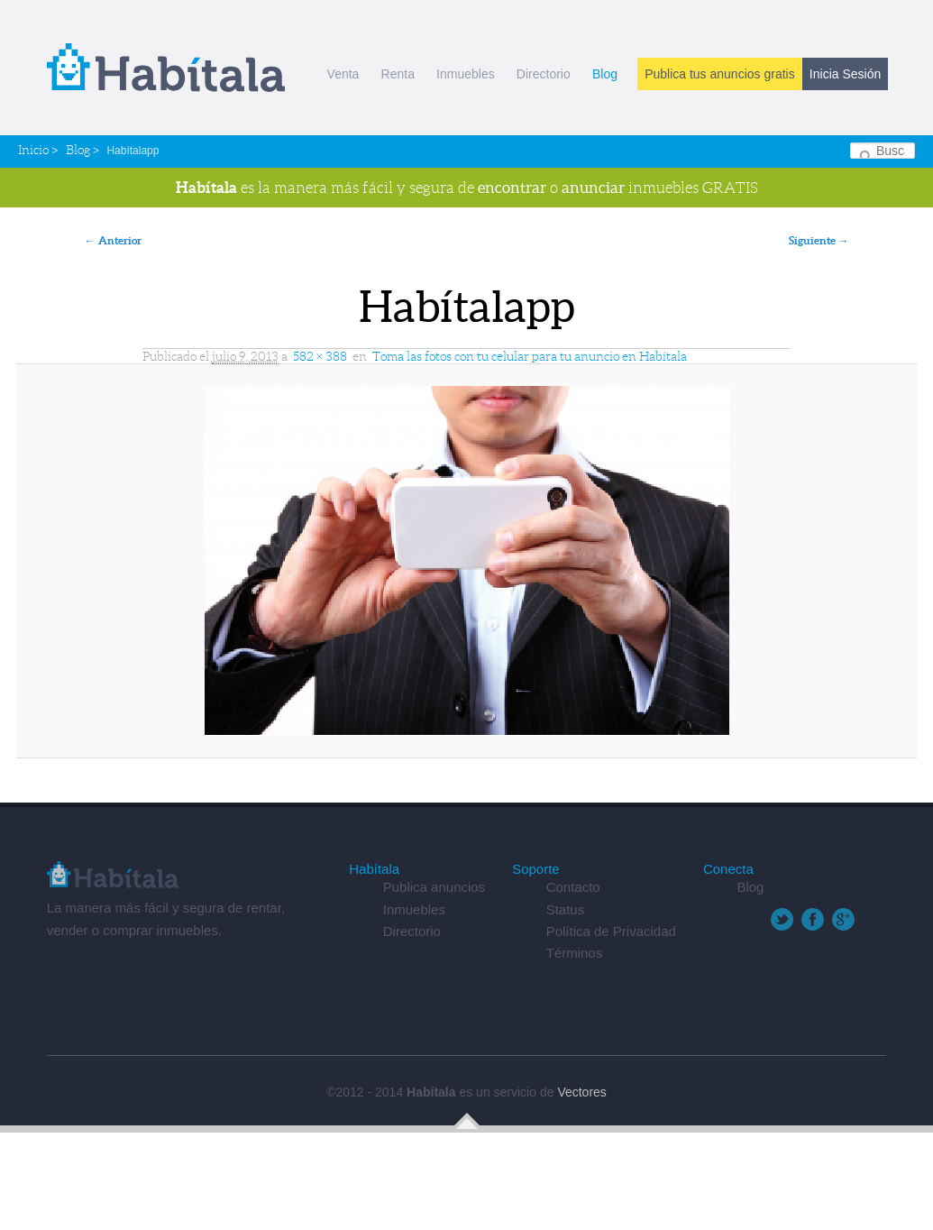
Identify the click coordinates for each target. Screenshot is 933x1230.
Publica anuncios (434, 887)
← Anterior (113, 240)
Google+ (843, 919)
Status (565, 909)
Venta (343, 74)
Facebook (812, 919)
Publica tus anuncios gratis (720, 74)
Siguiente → (819, 240)
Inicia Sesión (845, 74)
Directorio (544, 74)
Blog (604, 74)
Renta (398, 74)
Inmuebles (465, 74)
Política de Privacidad (611, 931)
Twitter (782, 919)
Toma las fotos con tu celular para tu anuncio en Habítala (529, 356)
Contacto (573, 887)
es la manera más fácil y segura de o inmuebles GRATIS (467, 187)
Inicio (33, 149)
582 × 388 (320, 356)
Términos (574, 952)
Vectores (581, 1092)
